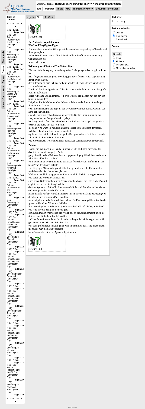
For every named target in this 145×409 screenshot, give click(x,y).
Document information (107, 9)
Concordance (3, 93)
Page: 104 (19, 86)
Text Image (48, 9)
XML (68, 9)
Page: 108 (19, 160)
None (3, 105)
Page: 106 (19, 123)
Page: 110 (19, 197)
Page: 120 (19, 380)
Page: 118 (19, 343)
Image (60, 9)
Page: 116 (19, 306)
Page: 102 (19, 49)
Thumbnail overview (83, 9)
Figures (3, 79)
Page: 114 (19, 269)
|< (33, 17)
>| (53, 17)
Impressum (72, 407)
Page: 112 (19, 232)
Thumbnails (3, 57)
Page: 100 (19, 32)
